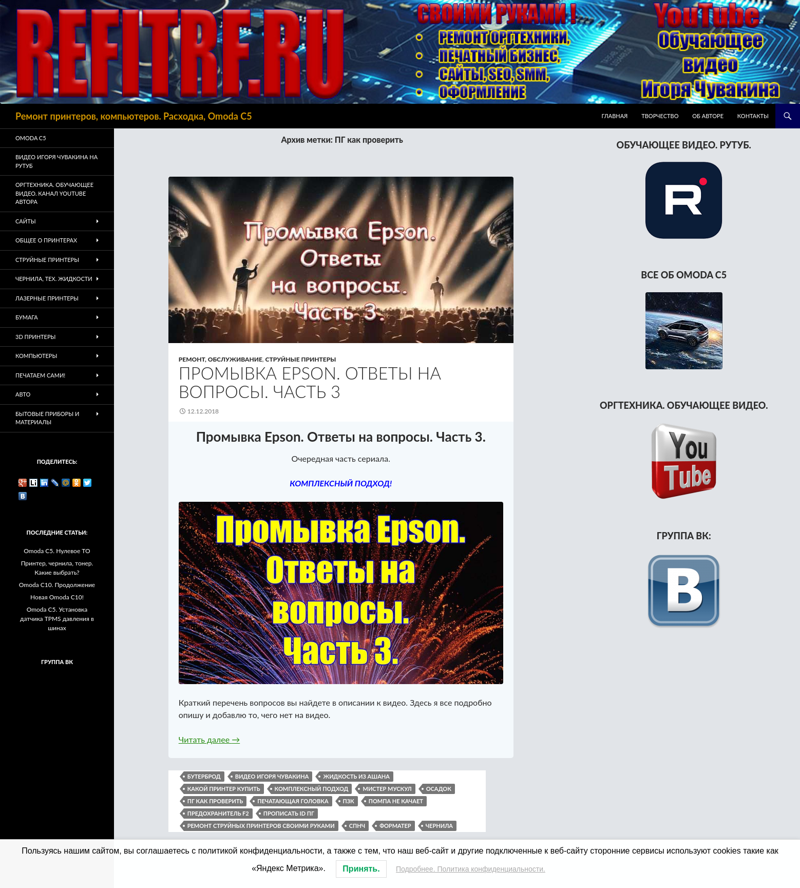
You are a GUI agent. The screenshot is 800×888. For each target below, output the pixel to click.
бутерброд (204, 776)
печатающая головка (292, 801)
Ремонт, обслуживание (220, 359)
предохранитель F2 (218, 813)
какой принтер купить (223, 788)
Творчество (659, 115)
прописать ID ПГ (288, 813)
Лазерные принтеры (47, 298)
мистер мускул (387, 788)
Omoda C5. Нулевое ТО (57, 551)
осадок (438, 788)
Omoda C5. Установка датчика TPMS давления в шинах (57, 619)
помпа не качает (396, 801)
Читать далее (209, 739)
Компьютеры (36, 355)
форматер (395, 825)
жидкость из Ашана (356, 776)
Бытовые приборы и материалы (47, 418)
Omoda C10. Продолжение (57, 585)
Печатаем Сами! (40, 375)
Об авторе (707, 115)
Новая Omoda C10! (57, 597)
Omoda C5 (30, 138)
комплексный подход (312, 788)
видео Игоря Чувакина (272, 776)
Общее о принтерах (46, 240)
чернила (439, 825)
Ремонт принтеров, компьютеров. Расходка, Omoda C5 (133, 116)
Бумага (26, 317)
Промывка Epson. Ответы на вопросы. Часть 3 (310, 382)
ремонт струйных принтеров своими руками (261, 825)
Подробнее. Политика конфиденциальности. (470, 869)
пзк (348, 801)
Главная (615, 115)
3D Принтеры (35, 336)
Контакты (753, 115)
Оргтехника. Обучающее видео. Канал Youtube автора (54, 193)
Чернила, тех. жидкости (53, 278)
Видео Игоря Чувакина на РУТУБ (56, 161)
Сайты (25, 221)
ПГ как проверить (215, 801)
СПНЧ (357, 825)
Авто (22, 394)
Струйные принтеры (300, 359)
